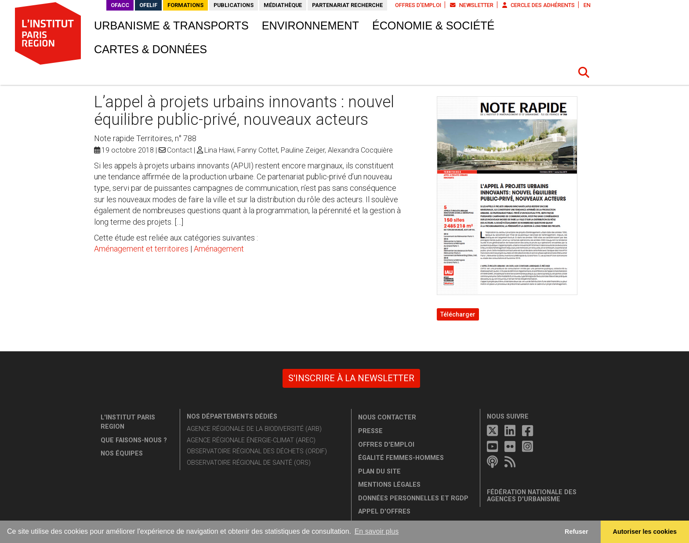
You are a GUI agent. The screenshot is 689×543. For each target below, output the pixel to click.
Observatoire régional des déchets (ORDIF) (257, 451)
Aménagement (219, 248)
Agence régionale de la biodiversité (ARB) (254, 429)
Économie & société (433, 25)
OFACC (120, 5)
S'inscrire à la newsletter (351, 378)
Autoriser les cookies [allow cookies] (645, 531)
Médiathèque (283, 5)
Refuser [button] (576, 531)
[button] (584, 72)
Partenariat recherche (347, 5)
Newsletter (471, 5)
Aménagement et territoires (141, 248)
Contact (179, 150)
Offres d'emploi (418, 5)
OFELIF (148, 5)
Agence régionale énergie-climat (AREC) (251, 440)
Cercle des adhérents (538, 5)
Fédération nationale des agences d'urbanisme (532, 495)
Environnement (310, 25)
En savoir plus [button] (377, 531)
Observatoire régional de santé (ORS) (249, 462)
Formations (185, 5)
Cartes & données (150, 49)
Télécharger (457, 314)
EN (587, 5)
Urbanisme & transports (171, 25)
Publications (234, 5)
